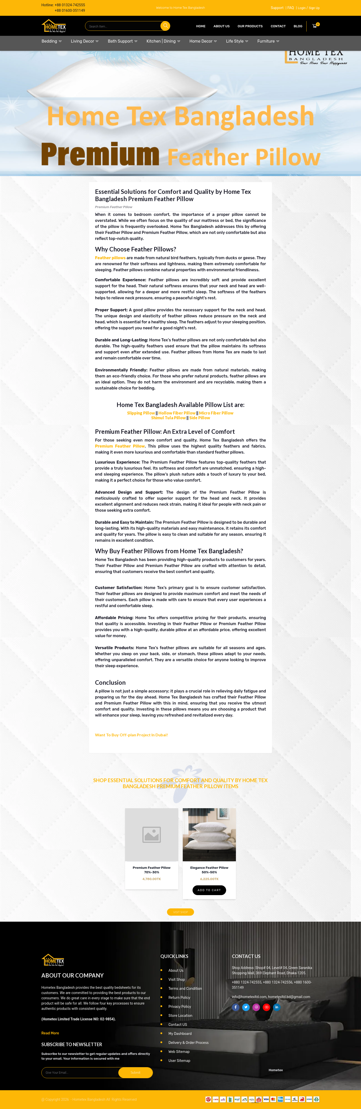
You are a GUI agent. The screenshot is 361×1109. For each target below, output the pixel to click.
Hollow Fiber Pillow (177, 412)
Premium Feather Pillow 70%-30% (152, 870)
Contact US (177, 1025)
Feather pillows (110, 257)
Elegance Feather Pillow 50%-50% (209, 870)
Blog (298, 26)
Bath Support (123, 41)
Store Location (180, 1016)
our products (250, 26)
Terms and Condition (185, 989)
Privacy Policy (179, 1007)
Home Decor (203, 41)
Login (302, 8)
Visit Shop (180, 912)
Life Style (237, 41)
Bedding (52, 41)
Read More (50, 1033)
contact (278, 26)
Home (201, 26)
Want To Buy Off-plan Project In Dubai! (131, 734)
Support (277, 8)
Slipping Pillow (141, 412)
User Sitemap (179, 1061)
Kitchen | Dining (164, 41)
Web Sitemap (179, 1052)
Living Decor (85, 41)
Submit (135, 1072)
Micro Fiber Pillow (216, 412)
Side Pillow (199, 417)
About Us (222, 26)
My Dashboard (180, 1034)
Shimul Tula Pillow (168, 417)
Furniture (268, 41)
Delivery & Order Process (188, 1043)
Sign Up (314, 8)
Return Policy (179, 998)
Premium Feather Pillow (120, 446)
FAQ (290, 8)
